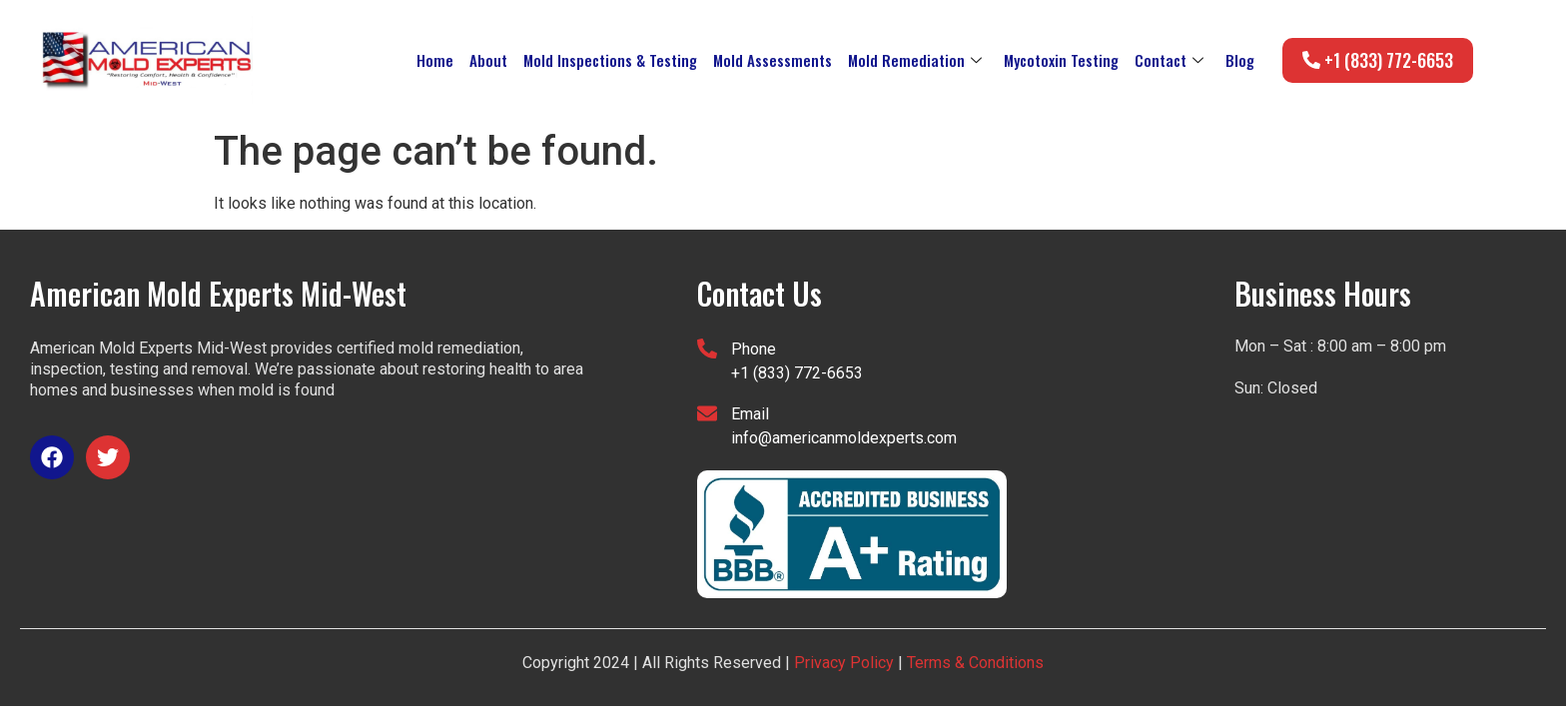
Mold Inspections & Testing (610, 60)
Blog (1239, 60)
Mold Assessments (772, 60)
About (488, 60)
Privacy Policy (844, 662)
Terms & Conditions (973, 662)
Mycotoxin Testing (1061, 60)
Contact (1169, 60)
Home (434, 60)
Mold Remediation (915, 60)
